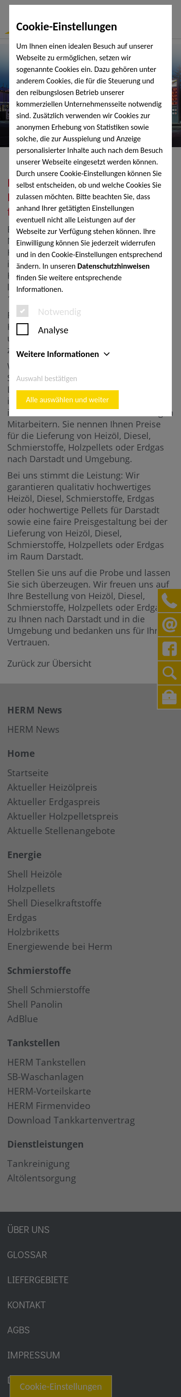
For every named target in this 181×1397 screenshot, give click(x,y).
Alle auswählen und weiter (67, 399)
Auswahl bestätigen (46, 378)
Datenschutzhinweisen (113, 266)
